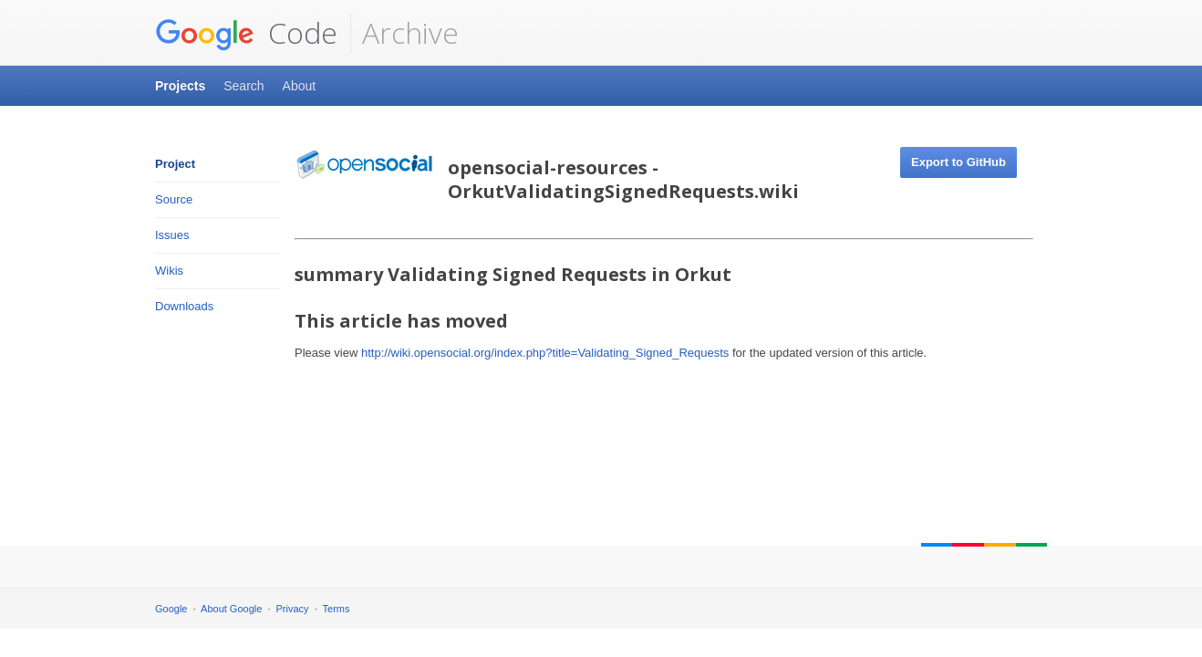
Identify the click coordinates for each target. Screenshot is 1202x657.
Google (171, 608)
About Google (231, 608)
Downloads (184, 306)
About (299, 85)
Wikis (169, 270)
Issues (172, 235)
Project (175, 164)
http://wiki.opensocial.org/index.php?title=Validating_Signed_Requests (545, 353)
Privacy (292, 608)
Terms (336, 608)
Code (246, 33)
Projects (180, 85)
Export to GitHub (958, 162)
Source (173, 199)
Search (243, 85)
